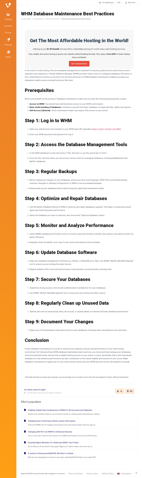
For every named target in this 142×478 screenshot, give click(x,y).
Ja (119, 391)
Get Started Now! (79, 63)
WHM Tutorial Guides (52, 19)
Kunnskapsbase (38, 19)
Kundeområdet (26, 19)
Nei (129, 391)
